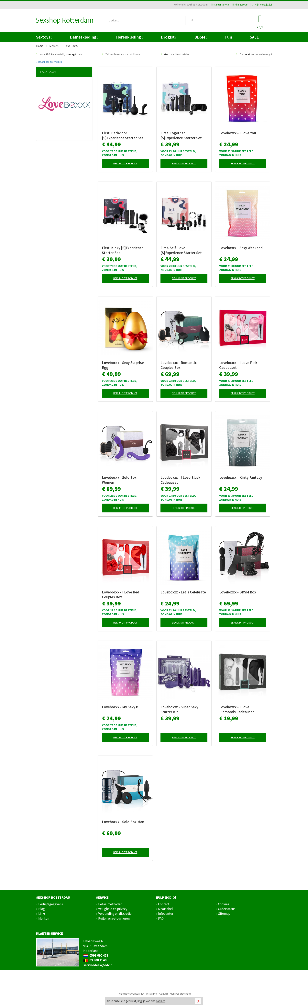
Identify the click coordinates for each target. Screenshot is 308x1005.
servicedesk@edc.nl (98, 965)
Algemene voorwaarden (131, 993)
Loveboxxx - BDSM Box (237, 592)
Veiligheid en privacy (112, 909)
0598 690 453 (95, 955)
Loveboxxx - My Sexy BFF (122, 707)
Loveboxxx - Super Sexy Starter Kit (179, 709)
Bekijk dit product (125, 163)
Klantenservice (220, 4)
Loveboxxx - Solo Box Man (123, 821)
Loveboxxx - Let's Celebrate (183, 592)
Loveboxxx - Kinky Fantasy (240, 477)
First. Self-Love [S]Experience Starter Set (181, 250)
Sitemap (224, 913)
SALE (254, 37)
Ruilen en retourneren (114, 918)
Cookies (223, 904)
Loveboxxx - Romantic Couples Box (178, 365)
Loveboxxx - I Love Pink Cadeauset (238, 365)
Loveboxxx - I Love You (237, 133)
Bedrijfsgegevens (50, 904)
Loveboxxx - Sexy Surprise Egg (123, 365)
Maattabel (165, 909)
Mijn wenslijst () (262, 4)
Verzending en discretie (115, 913)
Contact (163, 904)
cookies (160, 1001)
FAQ (161, 918)
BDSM (200, 37)
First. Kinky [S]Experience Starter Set (122, 250)
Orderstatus (226, 909)
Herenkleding (129, 37)
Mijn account (240, 4)
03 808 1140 (94, 960)
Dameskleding (84, 37)
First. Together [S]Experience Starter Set (181, 135)
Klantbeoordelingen (180, 993)
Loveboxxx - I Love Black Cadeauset (180, 480)
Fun (228, 37)
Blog (41, 909)
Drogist (168, 37)
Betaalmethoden (110, 904)
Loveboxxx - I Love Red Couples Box (120, 594)
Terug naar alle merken (49, 62)
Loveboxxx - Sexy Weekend (241, 247)
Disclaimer (151, 993)
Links (42, 913)
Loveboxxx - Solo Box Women (119, 480)
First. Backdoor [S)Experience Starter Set (122, 135)
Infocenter (165, 913)
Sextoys (44, 37)
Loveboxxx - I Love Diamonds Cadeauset (236, 709)
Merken (43, 918)
